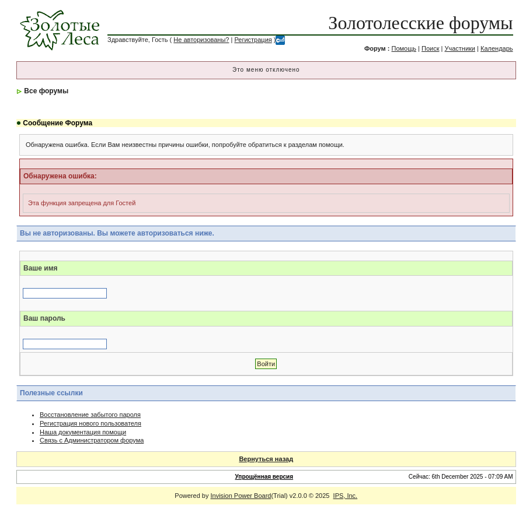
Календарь (496, 48)
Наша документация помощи (83, 432)
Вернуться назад (266, 458)
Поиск (430, 48)
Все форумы (46, 91)
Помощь (404, 48)
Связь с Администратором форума (92, 440)
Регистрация (252, 39)
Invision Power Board (241, 495)
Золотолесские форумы (420, 22)
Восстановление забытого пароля (90, 414)
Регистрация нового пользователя (90, 423)
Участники (459, 48)
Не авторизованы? (201, 39)
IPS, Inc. (345, 495)
